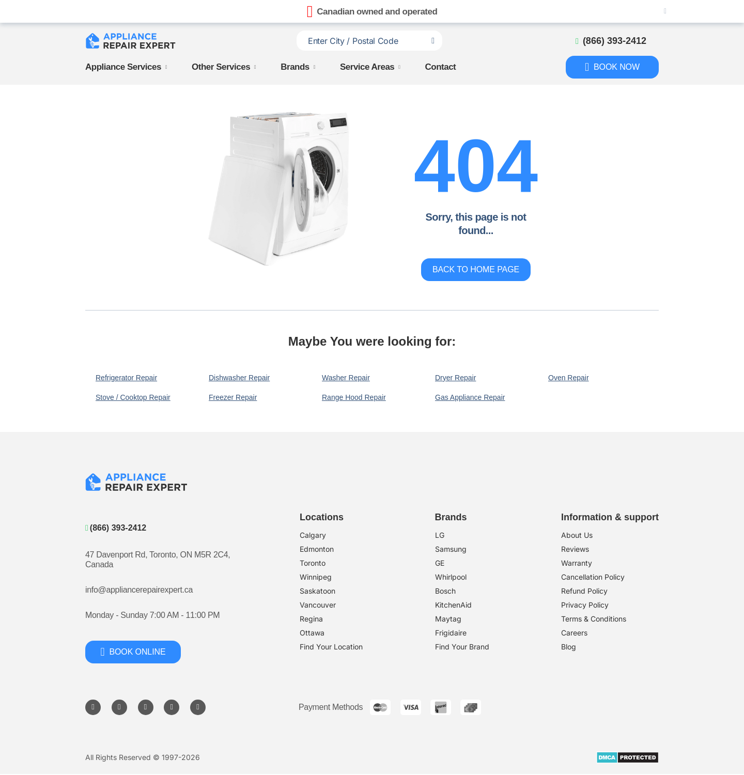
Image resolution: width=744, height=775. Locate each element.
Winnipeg (316, 576)
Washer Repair (346, 378)
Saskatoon (317, 590)
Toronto (313, 563)
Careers (574, 632)
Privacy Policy (585, 604)
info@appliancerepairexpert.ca (139, 589)
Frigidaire (451, 632)
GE (439, 563)
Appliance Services (123, 67)
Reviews (575, 549)
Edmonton (317, 549)
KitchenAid (453, 604)
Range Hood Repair (354, 397)
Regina (311, 618)
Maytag (448, 618)
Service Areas (367, 67)
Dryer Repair (455, 378)
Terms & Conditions (593, 618)
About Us (577, 535)
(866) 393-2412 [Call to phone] (115, 527)
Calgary (313, 535)
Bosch (445, 590)
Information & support (610, 517)
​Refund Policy (584, 590)
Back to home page (475, 269)
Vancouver (318, 604)
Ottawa (312, 632)
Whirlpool (451, 576)
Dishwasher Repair (239, 378)
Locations (322, 517)
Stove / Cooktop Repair (133, 397)
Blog (568, 646)
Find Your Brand (462, 646)
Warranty (576, 563)
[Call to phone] (611, 41)
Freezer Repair (233, 397)
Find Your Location (331, 646)
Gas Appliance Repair (470, 397)
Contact (440, 67)
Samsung (451, 549)
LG (439, 535)
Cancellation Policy (593, 576)
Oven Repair (568, 378)
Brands (295, 67)
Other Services (221, 67)
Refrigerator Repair (126, 378)
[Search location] (433, 41)
